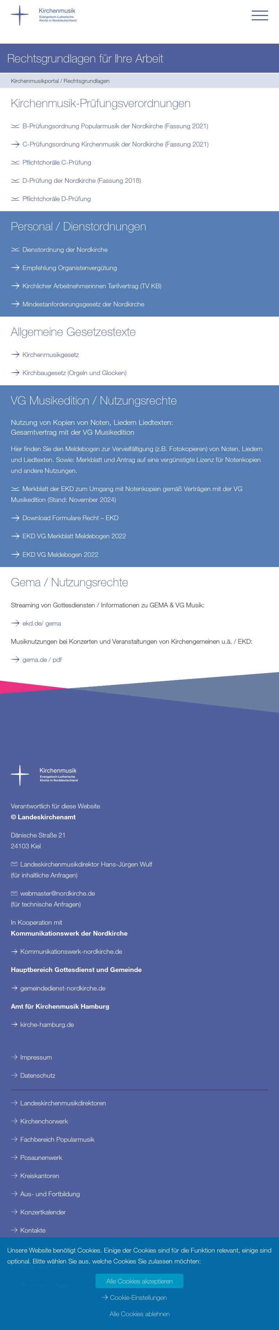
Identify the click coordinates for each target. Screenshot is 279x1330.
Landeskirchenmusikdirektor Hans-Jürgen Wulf (86, 864)
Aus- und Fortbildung (50, 1194)
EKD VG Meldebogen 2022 (60, 554)
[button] (260, 15)
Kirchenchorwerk (44, 1121)
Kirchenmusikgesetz (51, 354)
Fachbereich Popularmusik (57, 1139)
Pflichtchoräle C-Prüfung (57, 162)
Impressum (36, 1057)
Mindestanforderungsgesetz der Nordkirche (83, 304)
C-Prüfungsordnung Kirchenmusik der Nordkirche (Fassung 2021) (116, 144)
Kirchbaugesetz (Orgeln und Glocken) (74, 373)
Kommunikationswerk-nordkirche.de (71, 951)
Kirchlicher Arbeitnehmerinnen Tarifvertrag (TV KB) (92, 286)
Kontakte (32, 1230)
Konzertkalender (43, 1212)
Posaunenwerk (41, 1157)
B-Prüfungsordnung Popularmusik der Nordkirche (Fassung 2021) (115, 126)
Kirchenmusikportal (35, 80)
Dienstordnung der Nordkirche (65, 249)
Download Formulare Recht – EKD (70, 518)
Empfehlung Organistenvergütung (70, 268)
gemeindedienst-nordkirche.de (62, 988)
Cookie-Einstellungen (138, 1297)
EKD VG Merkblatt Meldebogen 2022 (74, 536)
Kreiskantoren (39, 1176)
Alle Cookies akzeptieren (139, 1281)
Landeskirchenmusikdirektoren (63, 1103)
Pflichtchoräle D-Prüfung (57, 198)
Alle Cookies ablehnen (140, 1314)
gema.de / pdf (43, 659)
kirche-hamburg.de (47, 1024)
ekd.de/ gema (42, 623)
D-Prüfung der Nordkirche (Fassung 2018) (82, 180)
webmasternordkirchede (57, 893)
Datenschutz (37, 1075)
